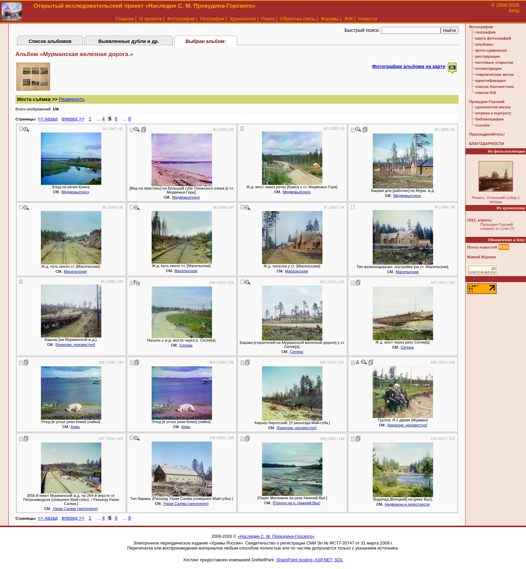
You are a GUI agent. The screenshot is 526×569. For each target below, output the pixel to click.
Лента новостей (482, 247)
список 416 (485, 93)
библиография (489, 119)
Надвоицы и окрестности (407, 504)
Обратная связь (297, 18)
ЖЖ (348, 18)
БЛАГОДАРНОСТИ (486, 144)
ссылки (482, 125)
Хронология (242, 18)
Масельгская (75, 271)
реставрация (487, 56)
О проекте (150, 18)
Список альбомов (50, 41)
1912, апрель (479, 220)
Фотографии (181, 18)
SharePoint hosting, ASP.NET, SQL (309, 559)
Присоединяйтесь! (487, 134)
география (485, 32)
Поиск (268, 18)
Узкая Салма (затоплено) (75, 509)
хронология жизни (493, 107)
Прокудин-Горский (487, 102)
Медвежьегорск (75, 192)
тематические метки (494, 74)
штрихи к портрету (493, 113)
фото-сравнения (491, 50)
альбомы (484, 44)
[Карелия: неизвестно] (75, 345)
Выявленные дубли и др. (128, 41)
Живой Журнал (481, 257)
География (212, 18)
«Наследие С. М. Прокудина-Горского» (276, 536)
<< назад (48, 118)
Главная (124, 18)
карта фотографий (493, 38)
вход (514, 10)
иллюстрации (488, 68)
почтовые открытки (494, 62)
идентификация (490, 81)
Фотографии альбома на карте (408, 66)
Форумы (330, 18)
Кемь (75, 427)
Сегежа (186, 345)
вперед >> (73, 118)
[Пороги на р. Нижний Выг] (296, 503)
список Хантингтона (494, 87)
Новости (367, 18)
